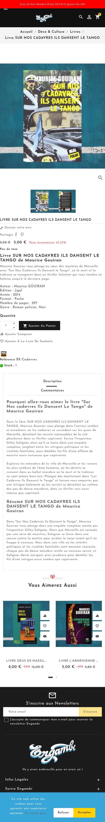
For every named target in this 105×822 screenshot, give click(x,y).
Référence (7, 359)
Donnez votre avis (16, 228)
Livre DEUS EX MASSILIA (27, 660)
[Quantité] (6, 325)
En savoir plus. (36, 813)
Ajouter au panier (39, 326)
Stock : (9, 365)
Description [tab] (52, 381)
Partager (15, 234)
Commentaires (52, 390)
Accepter (84, 812)
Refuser (63, 812)
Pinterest (22, 234)
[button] (50, 677)
